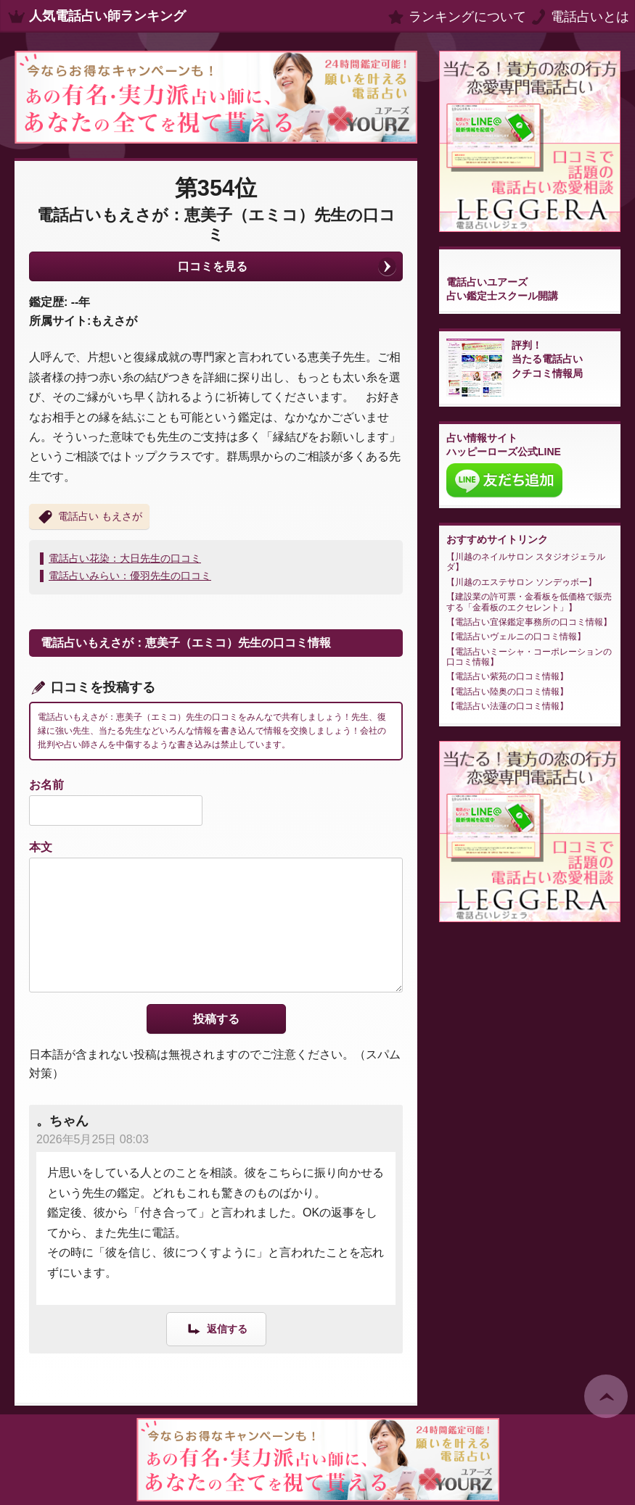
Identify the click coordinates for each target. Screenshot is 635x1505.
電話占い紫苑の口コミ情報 (507, 676)
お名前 (46, 785)
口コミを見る (212, 266)
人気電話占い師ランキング (107, 16)
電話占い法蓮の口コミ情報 (507, 706)
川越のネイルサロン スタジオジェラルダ (525, 562)
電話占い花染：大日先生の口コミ (125, 558)
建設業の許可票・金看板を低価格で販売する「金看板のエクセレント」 (529, 602)
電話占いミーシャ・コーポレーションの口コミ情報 (529, 657)
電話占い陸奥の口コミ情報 (507, 692)
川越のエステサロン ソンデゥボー (521, 582)
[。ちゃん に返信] (216, 1328)
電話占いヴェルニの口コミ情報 (516, 636)
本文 (40, 847)
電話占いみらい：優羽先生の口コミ (130, 575)
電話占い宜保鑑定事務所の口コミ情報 (529, 622)
